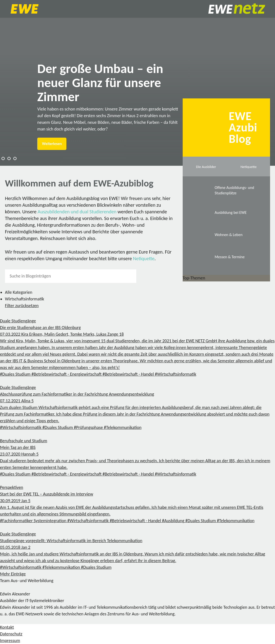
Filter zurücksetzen (22, 305)
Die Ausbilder (206, 167)
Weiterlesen (52, 143)
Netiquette (144, 258)
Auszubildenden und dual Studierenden (77, 212)
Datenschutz (11, 634)
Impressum (10, 640)
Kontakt (7, 627)
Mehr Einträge (13, 574)
